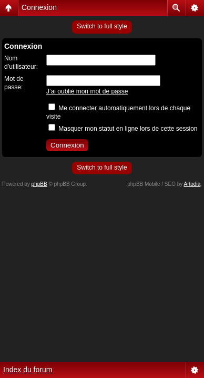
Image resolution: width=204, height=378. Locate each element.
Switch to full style (102, 26)
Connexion (39, 7)
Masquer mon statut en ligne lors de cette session (122, 128)
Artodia (192, 184)
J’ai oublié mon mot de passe (87, 91)
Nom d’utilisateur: (21, 62)
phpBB (39, 184)
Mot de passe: (14, 83)
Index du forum (27, 369)
